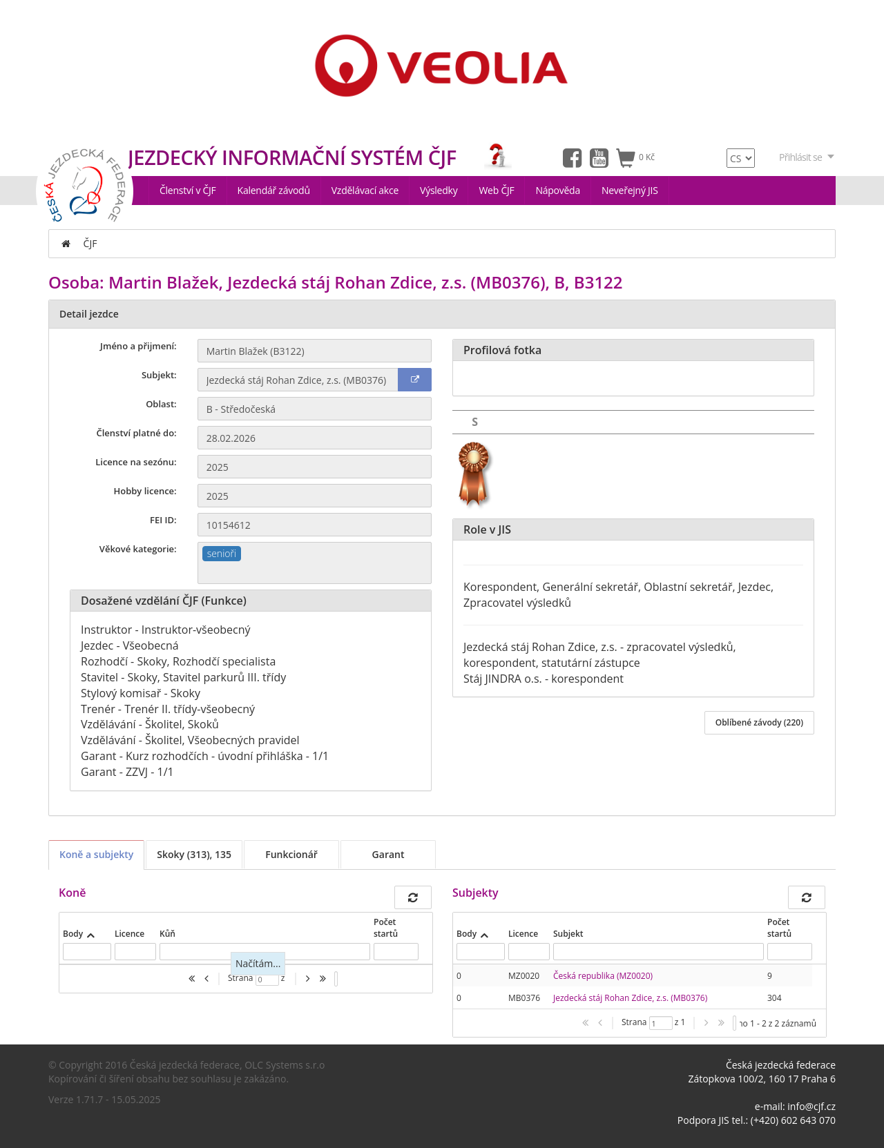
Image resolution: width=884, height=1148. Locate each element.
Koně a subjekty (96, 854)
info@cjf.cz (811, 1106)
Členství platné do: (137, 433)
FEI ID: (163, 520)
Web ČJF (496, 190)
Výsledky (438, 190)
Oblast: (161, 404)
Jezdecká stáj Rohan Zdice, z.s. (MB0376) (630, 998)
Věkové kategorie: (138, 549)
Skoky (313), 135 (194, 854)
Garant (388, 854)
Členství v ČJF (188, 190)
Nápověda (557, 190)
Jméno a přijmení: (138, 346)
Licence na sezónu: (135, 462)
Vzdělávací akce (365, 190)
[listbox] (336, 978)
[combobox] (315, 563)
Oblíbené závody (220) (759, 722)
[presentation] (632, 986)
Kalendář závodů (274, 190)
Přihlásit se (807, 157)
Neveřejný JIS (630, 190)
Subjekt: (159, 375)
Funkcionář (291, 854)
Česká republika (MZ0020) (603, 976)
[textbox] (314, 572)
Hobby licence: (144, 491)
